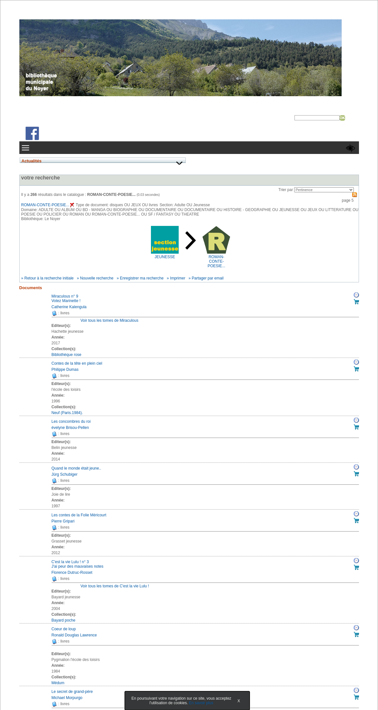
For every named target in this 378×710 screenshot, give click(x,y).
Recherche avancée (312, 123)
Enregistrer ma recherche (142, 278)
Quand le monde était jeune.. (76, 468)
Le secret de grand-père (72, 691)
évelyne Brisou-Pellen (70, 427)
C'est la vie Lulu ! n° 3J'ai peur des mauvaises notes (78, 564)
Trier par (285, 190)
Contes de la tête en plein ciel (77, 363)
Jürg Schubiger (65, 474)
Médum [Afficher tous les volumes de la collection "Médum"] (58, 683)
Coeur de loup (64, 629)
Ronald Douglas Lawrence (74, 635)
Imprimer (177, 278)
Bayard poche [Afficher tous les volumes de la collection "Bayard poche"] (63, 620)
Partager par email (208, 278)
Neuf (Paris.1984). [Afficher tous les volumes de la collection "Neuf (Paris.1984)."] (67, 413)
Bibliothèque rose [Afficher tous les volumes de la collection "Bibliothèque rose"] (67, 354)
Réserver (356, 295)
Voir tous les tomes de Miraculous (109, 320)
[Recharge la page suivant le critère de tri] (324, 189)
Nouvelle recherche (96, 278)
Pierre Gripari (63, 521)
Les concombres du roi (71, 421)
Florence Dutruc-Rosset (72, 572)
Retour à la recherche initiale (49, 278)
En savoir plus (201, 703)
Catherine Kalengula (69, 307)
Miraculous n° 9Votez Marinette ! (66, 298)
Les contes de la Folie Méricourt (79, 515)
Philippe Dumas (65, 369)
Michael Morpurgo (67, 697)
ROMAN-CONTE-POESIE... (47, 205)
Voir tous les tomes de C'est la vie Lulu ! (115, 586)
